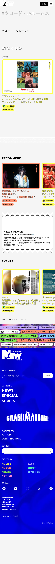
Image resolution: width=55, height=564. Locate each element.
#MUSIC (6, 464)
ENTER (48, 375)
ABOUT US (8, 430)
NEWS (8, 390)
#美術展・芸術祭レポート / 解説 (26, 344)
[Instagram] (27, 489)
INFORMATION (8, 504)
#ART (31, 464)
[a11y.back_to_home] (7, 3)
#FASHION (34, 472)
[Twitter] (39, 489)
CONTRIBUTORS (11, 438)
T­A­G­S (9, 320)
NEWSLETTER (8, 371)
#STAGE (6, 472)
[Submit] (50, 451)
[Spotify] (4, 489)
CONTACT (6, 500)
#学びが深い (7, 344)
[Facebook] (51, 489)
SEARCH (6, 446)
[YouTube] (16, 489)
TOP (3, 320)
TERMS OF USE (8, 507)
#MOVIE (6, 468)
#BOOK (32, 468)
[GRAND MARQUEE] (27, 416)
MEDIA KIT (6, 502)
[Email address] (22, 375)
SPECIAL (10, 395)
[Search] (27, 451)
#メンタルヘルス (46, 344)
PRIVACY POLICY (9, 509)
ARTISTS (7, 434)
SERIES (8, 401)
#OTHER (7, 476)
